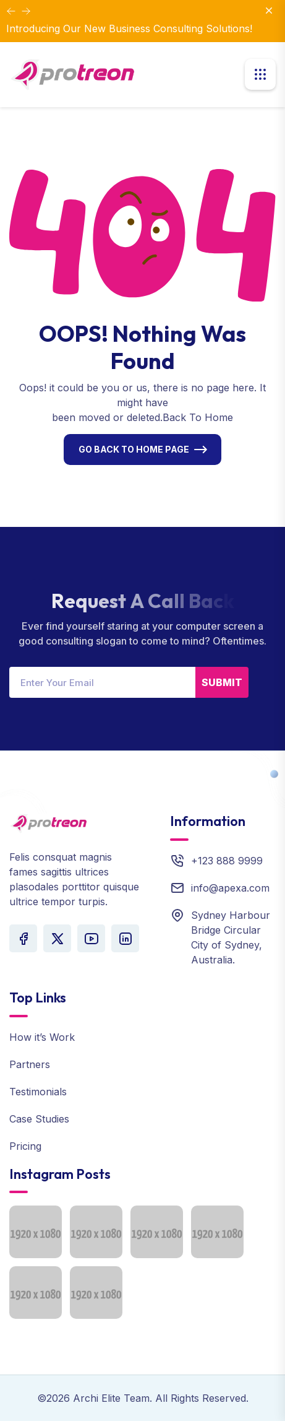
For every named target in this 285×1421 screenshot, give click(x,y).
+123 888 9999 (227, 860)
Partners (29, 1064)
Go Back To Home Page (134, 449)
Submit (222, 682)
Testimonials (38, 1091)
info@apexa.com (230, 888)
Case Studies (39, 1119)
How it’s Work (42, 1037)
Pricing (25, 1146)
